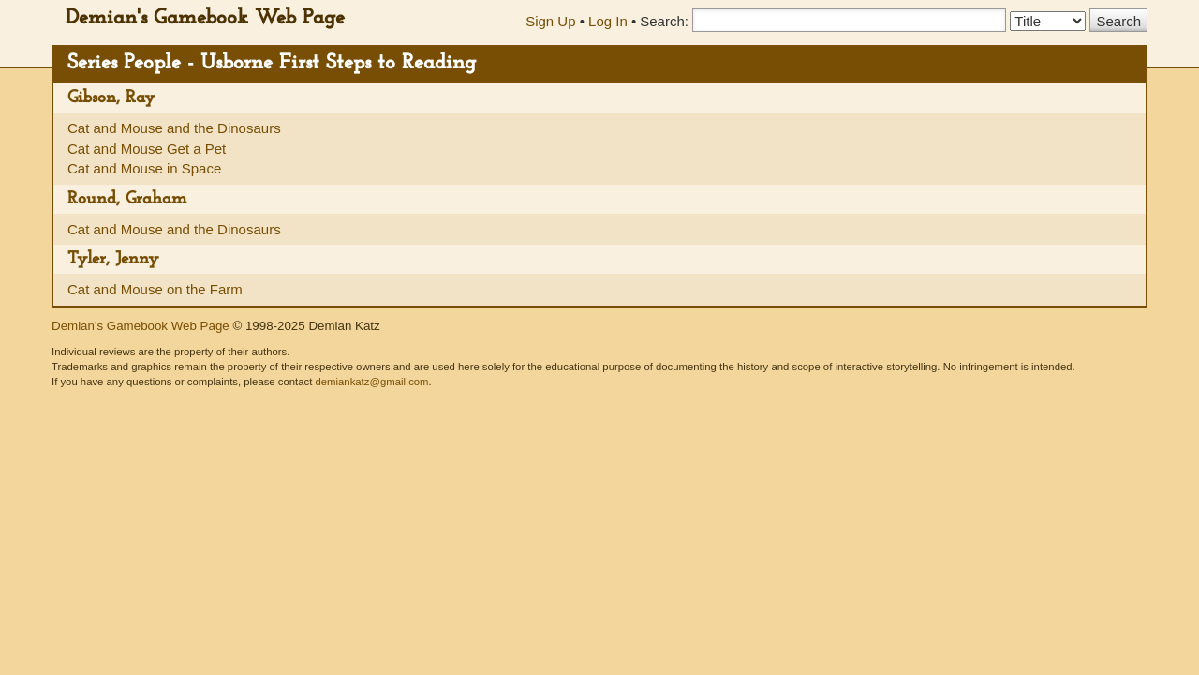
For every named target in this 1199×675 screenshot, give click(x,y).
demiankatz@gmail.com (371, 381)
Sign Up (550, 21)
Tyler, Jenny (113, 259)
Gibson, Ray (111, 98)
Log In (608, 21)
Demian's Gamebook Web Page (205, 18)
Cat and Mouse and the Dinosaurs (174, 128)
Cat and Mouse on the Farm (155, 289)
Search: (664, 21)
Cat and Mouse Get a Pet (146, 149)
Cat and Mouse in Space (144, 168)
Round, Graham (126, 199)
